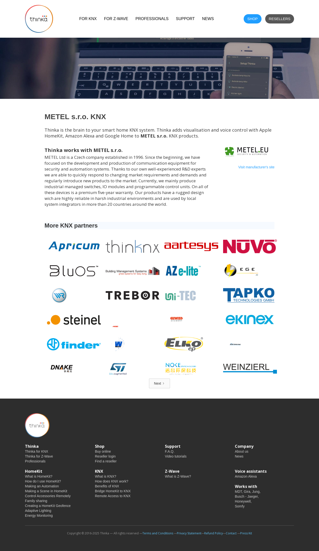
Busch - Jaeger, (247, 496)
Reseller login (105, 456)
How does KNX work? (111, 481)
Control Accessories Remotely (48, 496)
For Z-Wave (116, 19)
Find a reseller (106, 461)
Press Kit (246, 533)
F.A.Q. (169, 451)
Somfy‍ (240, 506)
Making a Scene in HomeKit (46, 491)
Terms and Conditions (157, 533)
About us (241, 451)
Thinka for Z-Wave (39, 456)
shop (252, 19)
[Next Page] (159, 383)
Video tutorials (175, 456)
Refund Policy (213, 533)
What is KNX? (105, 476)
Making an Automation (42, 486)
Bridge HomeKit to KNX (113, 491)
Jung (256, 492)
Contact (231, 533)
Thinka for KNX (36, 451)
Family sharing (36, 501)
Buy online (103, 451)
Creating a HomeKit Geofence (48, 506)
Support (185, 19)
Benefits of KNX (107, 486)
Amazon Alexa (246, 476)
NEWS (208, 19)
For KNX (88, 19)
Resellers (279, 19)
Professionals (152, 19)
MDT (238, 492)
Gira (247, 492)
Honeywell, (243, 501)
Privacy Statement (189, 533)
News (239, 456)
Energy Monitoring (39, 515)
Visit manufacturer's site (256, 167)
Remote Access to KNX (113, 496)
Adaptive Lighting (38, 511)
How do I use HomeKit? (43, 481)
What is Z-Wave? (178, 476)
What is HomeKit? (38, 476)
